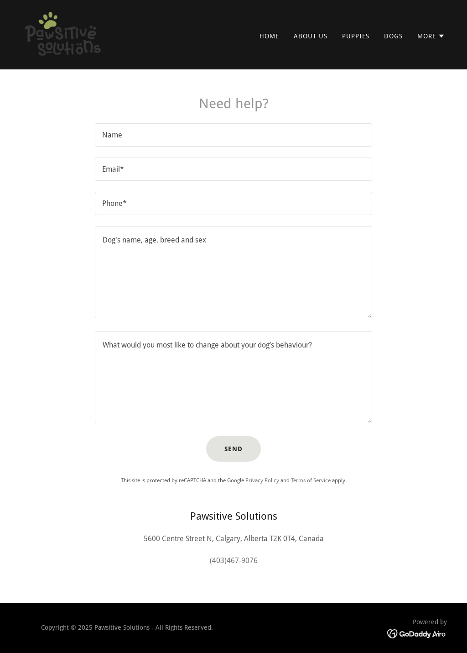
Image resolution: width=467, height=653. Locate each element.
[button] (431, 36)
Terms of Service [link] (311, 480)
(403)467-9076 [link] (234, 560)
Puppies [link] (355, 36)
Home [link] (269, 36)
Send (233, 449)
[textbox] (233, 135)
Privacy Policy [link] (262, 480)
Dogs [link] (393, 36)
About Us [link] (310, 36)
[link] (63, 34)
